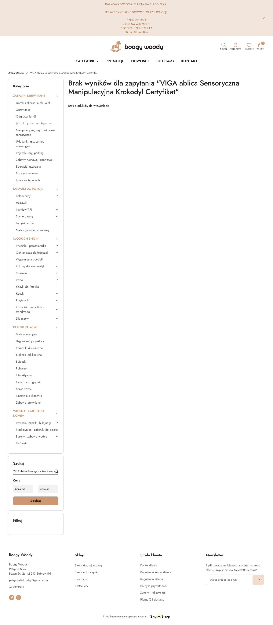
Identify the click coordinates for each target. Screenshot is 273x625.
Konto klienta (148, 565)
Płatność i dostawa (152, 599)
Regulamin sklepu (151, 579)
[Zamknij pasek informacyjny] (263, 18)
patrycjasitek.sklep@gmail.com (28, 580)
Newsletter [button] (215, 555)
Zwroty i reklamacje (153, 592)
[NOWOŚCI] (140, 61)
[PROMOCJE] (115, 61)
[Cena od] (23, 489)
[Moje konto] (235, 46)
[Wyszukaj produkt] (35, 471)
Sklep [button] (79, 555)
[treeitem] (35, 96)
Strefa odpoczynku (87, 572)
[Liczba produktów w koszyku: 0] (260, 46)
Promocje (81, 579)
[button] (87, 61)
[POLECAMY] (165, 61)
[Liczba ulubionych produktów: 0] (249, 46)
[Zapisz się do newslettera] (230, 580)
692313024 (16, 587)
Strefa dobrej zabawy (88, 565)
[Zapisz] (258, 580)
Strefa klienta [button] (151, 555)
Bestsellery (81, 586)
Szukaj (35, 501)
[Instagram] (18, 597)
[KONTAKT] (189, 61)
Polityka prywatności (153, 586)
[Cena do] (48, 489)
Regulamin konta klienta (155, 572)
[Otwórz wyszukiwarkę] (223, 46)
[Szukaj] (56, 472)
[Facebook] (11, 597)
